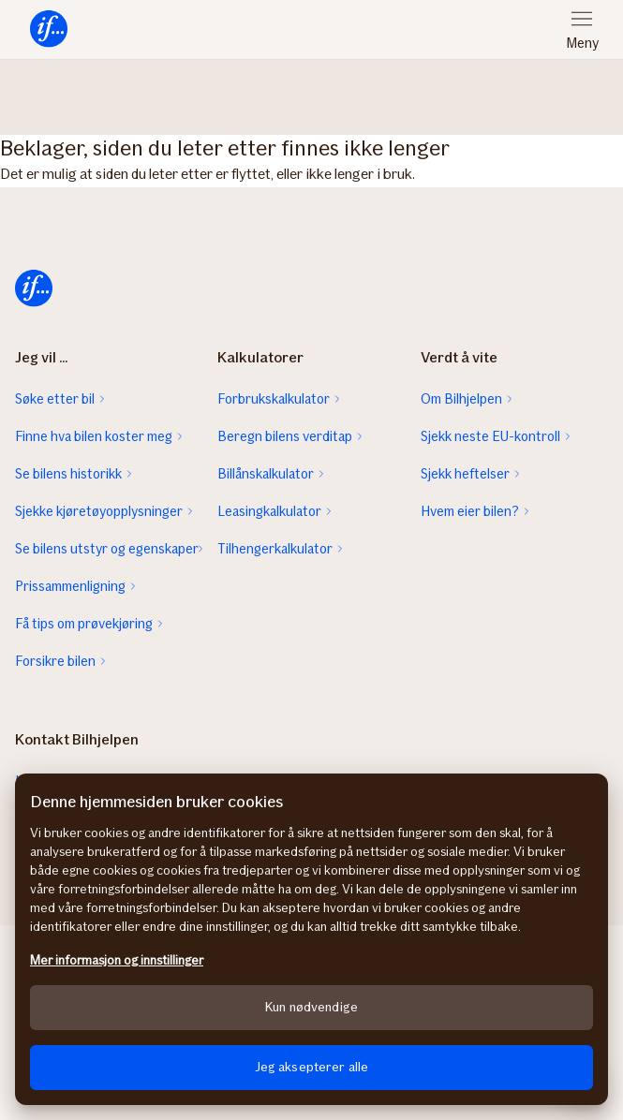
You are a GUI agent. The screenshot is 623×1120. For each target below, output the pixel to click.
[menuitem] (48, 29)
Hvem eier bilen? (470, 511)
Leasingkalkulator (269, 511)
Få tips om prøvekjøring (84, 623)
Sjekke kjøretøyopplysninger (99, 511)
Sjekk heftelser (465, 473)
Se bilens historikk (68, 473)
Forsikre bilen (55, 661)
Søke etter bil (55, 399)
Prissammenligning (70, 586)
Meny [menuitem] (582, 43)
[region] (311, 939)
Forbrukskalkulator (273, 399)
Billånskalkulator (265, 473)
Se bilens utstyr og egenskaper (107, 548)
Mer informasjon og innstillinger (116, 960)
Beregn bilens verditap (284, 436)
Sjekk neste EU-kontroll (490, 436)
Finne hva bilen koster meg (93, 436)
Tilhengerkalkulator (275, 548)
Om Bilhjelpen (461, 399)
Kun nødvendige (311, 1007)
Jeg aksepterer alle (312, 1067)
